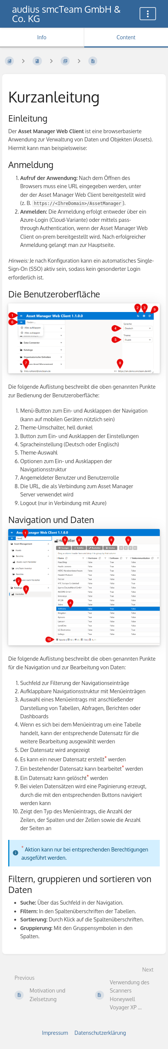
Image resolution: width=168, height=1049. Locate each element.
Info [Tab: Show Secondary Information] (41, 37)
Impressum (55, 1033)
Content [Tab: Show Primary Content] (126, 37)
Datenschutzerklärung (100, 1033)
